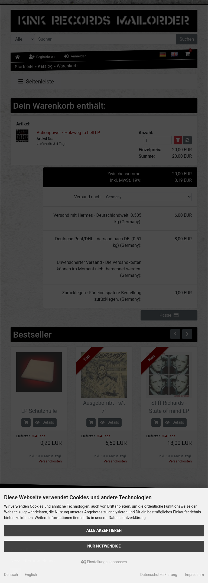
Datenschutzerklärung (158, 574)
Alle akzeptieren (104, 530)
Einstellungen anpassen (104, 562)
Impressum (194, 574)
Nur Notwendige (104, 546)
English (31, 574)
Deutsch (11, 574)
